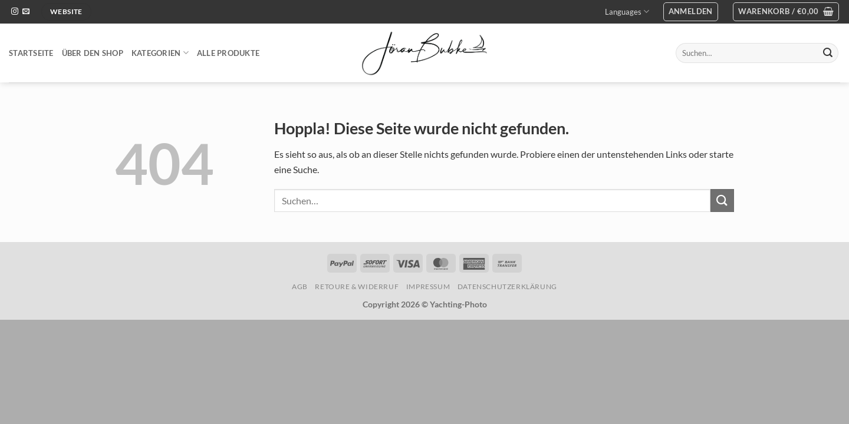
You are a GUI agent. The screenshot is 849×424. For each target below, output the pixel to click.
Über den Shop (92, 53)
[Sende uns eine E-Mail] (25, 12)
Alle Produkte (228, 53)
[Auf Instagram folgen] (14, 12)
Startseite (31, 53)
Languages (627, 11)
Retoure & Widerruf (357, 286)
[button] (690, 11)
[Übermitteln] (828, 53)
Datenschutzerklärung (507, 286)
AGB (300, 286)
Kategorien (160, 52)
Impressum (428, 286)
